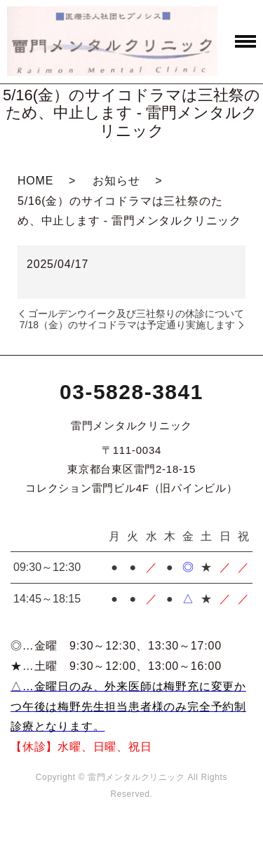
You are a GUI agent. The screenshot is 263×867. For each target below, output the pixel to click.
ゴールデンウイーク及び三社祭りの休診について (136, 313)
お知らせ (116, 181)
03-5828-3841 (131, 391)
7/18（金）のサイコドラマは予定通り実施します (127, 324)
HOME (35, 181)
